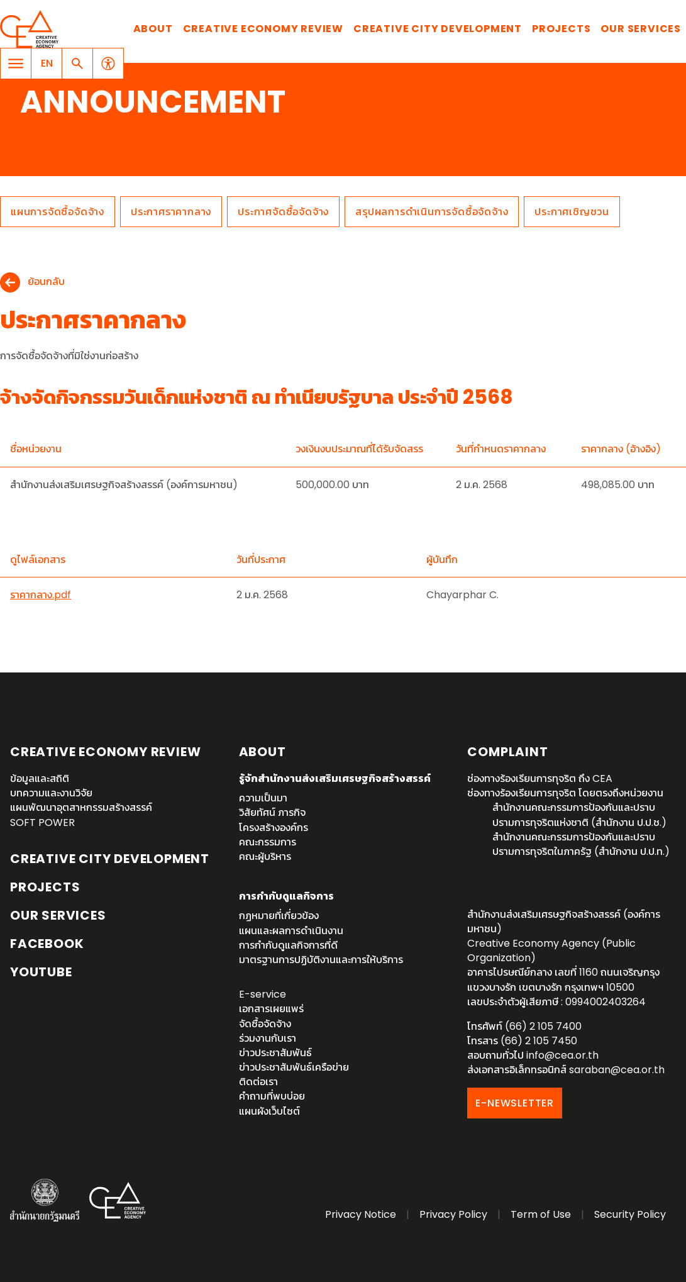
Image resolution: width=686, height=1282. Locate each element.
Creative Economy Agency (31, 29)
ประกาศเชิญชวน (571, 211)
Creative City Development (437, 28)
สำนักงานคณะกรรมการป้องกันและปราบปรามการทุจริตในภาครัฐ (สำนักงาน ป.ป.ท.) (581, 844)
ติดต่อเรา (258, 1081)
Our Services (640, 28)
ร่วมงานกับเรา (267, 1038)
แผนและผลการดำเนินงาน (291, 930)
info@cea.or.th (562, 1055)
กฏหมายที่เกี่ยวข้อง (279, 915)
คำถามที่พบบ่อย (272, 1096)
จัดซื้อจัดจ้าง (265, 1024)
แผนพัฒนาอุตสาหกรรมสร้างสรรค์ (81, 807)
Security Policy (630, 1214)
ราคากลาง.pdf (40, 595)
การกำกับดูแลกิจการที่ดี (288, 945)
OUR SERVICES (58, 915)
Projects (561, 28)
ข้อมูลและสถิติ (39, 778)
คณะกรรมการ (267, 842)
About (153, 28)
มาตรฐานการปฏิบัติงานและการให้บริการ (321, 959)
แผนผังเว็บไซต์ (269, 1111)
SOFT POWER (42, 822)
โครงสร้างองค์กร (273, 827)
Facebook (47, 943)
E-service (262, 994)
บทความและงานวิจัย (51, 793)
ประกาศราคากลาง (171, 211)
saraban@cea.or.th (617, 1069)
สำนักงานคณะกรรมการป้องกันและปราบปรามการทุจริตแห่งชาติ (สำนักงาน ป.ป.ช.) (579, 814)
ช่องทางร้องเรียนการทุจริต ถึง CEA (539, 778)
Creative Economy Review (263, 28)
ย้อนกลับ (46, 282)
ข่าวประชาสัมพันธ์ (275, 1052)
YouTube (41, 972)
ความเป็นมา (263, 798)
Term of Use (541, 1214)
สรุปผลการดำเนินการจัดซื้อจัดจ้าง (431, 211)
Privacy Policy (453, 1214)
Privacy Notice (360, 1214)
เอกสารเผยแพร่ (271, 1008)
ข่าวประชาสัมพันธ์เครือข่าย (294, 1067)
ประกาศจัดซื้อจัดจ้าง (283, 211)
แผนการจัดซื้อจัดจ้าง (57, 211)
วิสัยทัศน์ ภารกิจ (272, 812)
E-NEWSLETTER (514, 1103)
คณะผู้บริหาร (265, 856)
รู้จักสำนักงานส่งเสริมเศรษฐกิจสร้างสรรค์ (335, 778)
